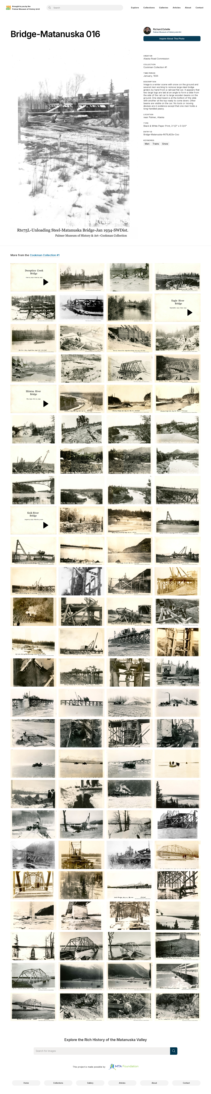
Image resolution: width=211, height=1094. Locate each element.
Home (26, 1083)
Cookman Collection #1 (44, 255)
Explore (135, 7)
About (188, 7)
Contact (199, 7)
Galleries (163, 7)
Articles (177, 7)
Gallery (90, 1083)
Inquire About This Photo (171, 38)
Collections (149, 7)
